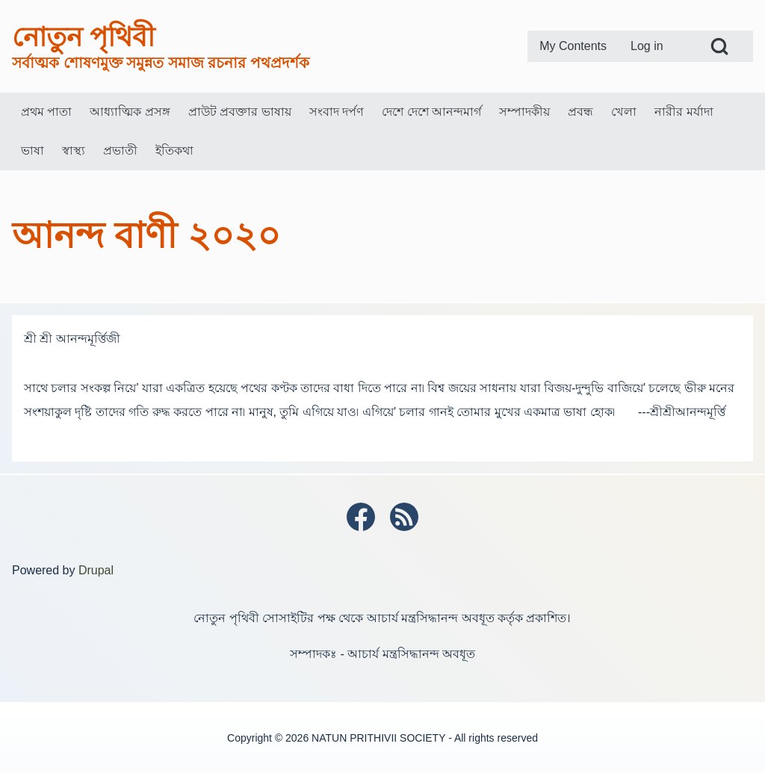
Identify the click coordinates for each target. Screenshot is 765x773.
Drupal (96, 570)
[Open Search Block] (719, 46)
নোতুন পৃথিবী (83, 37)
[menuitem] (573, 46)
